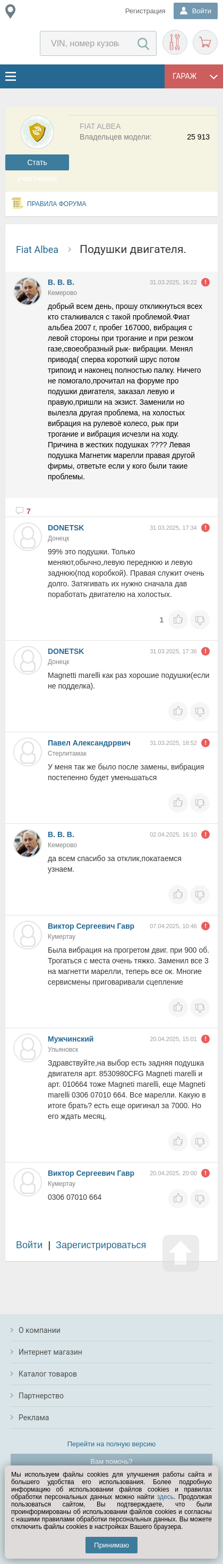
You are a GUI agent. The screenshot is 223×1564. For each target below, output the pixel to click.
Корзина (205, 42)
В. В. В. (61, 282)
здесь (165, 1497)
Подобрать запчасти (174, 42)
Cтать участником (37, 164)
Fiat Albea (37, 249)
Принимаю (111, 1545)
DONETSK (66, 527)
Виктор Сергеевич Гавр (91, 926)
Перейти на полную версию (111, 1444)
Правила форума (57, 204)
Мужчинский (70, 1039)
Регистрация (145, 11)
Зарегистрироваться (101, 1245)
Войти (29, 1245)
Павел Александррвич (89, 743)
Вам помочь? (111, 1461)
